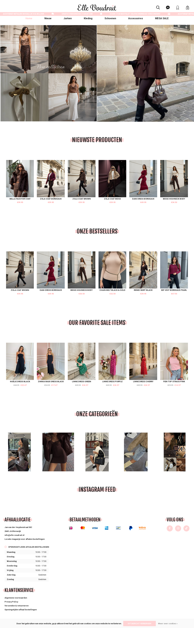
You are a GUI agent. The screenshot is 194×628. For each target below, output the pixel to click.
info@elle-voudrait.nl (14, 535)
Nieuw (47, 18)
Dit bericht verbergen (139, 623)
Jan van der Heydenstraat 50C (18, 527)
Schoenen (110, 18)
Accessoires (135, 18)
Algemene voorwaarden (16, 598)
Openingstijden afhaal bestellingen (21, 609)
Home (28, 18)
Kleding (88, 18)
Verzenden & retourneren (16, 606)
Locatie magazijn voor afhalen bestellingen (25, 539)
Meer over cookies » (167, 623)
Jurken (68, 18)
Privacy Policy (11, 602)
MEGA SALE (162, 18)
